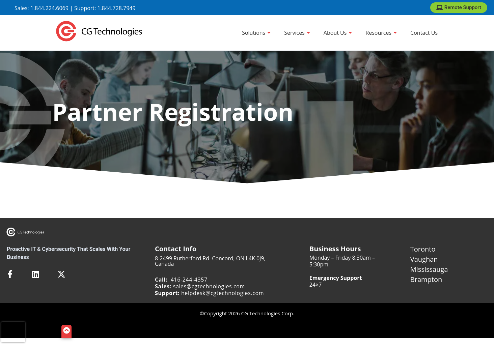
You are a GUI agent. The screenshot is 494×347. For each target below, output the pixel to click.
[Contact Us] (424, 32)
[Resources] (381, 32)
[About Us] (338, 32)
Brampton (426, 279)
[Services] (297, 32)
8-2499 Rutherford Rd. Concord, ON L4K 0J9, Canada (210, 261)
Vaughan (424, 259)
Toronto (423, 249)
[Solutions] (256, 32)
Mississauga (429, 269)
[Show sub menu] (269, 33)
